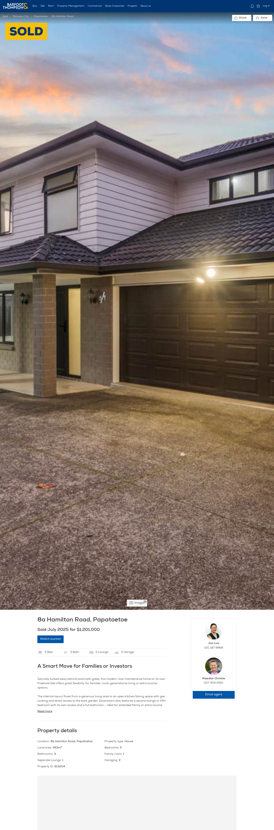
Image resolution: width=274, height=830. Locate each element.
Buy (35, 6)
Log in (266, 6)
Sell (43, 6)
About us (145, 6)
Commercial (95, 6)
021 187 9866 (213, 648)
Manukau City (21, 16)
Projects (132, 6)
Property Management (70, 6)
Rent (51, 6)
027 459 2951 (213, 683)
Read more (44, 711)
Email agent (213, 694)
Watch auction (50, 639)
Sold (5, 16)
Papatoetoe (41, 16)
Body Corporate (114, 6)
